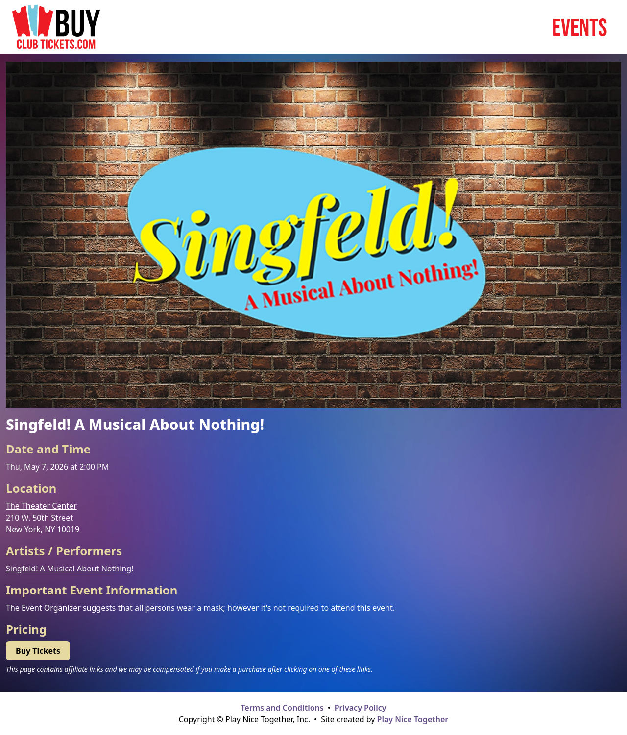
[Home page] (56, 26)
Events (579, 27)
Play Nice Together (413, 719)
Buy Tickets (38, 650)
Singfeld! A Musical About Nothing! (69, 568)
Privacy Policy (360, 707)
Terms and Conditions (282, 707)
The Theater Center (41, 505)
